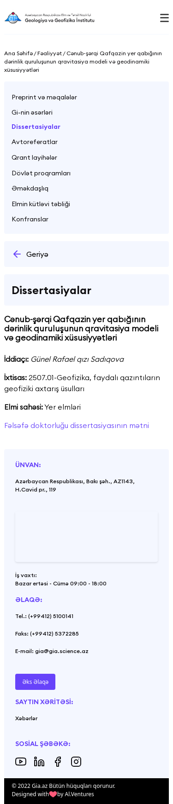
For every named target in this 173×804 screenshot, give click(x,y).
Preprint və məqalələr (44, 97)
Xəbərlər (26, 718)
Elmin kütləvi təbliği (41, 204)
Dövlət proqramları (41, 173)
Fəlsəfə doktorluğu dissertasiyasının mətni (76, 425)
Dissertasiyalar (36, 126)
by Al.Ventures (75, 794)
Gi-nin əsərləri (32, 112)
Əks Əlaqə (35, 682)
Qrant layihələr (34, 157)
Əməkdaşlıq (30, 188)
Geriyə (30, 254)
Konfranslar (30, 219)
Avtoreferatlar (35, 142)
